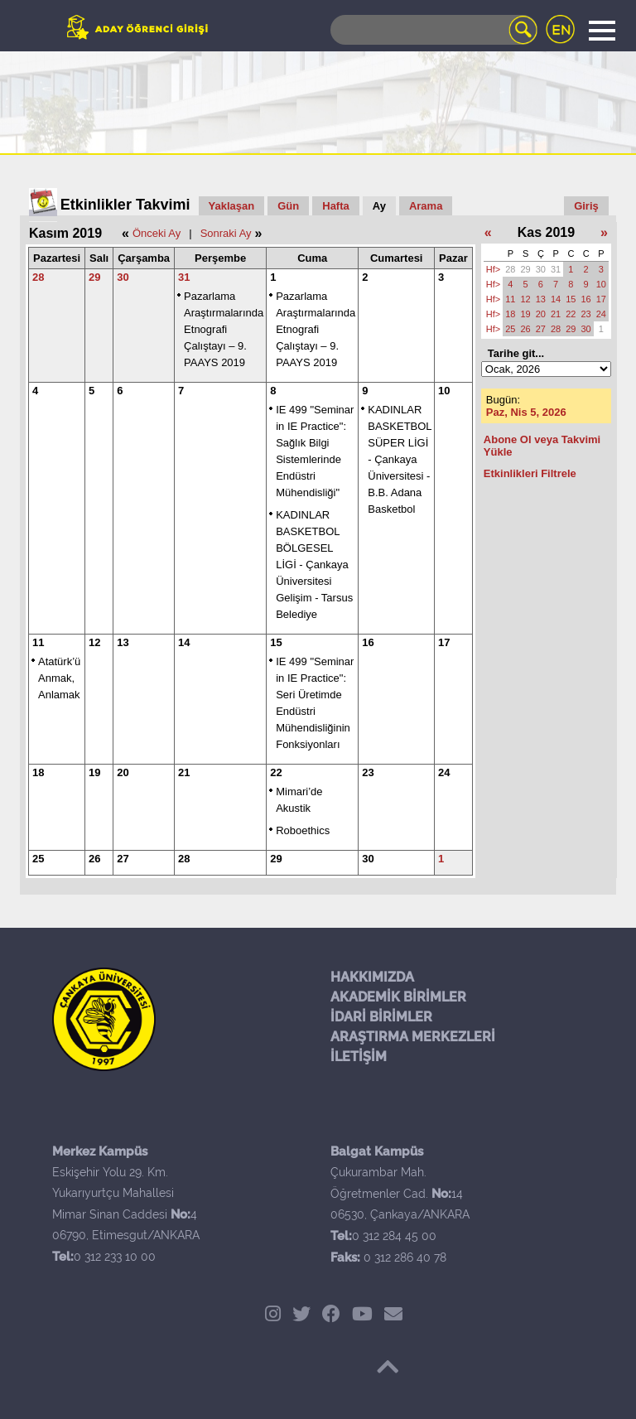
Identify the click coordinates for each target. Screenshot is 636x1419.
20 (122, 772)
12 (94, 642)
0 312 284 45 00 (394, 1236)
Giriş (586, 206)
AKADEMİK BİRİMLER (398, 997)
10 (444, 390)
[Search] (433, 30)
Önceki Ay (156, 233)
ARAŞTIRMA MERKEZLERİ (412, 1037)
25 (38, 858)
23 (367, 772)
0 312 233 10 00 (115, 1256)
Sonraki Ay (226, 233)
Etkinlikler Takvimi (125, 204)
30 (122, 277)
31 (184, 277)
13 (122, 642)
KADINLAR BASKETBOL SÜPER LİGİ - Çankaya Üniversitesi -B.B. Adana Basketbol (399, 459)
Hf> (493, 269)
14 (184, 642)
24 (444, 772)
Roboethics (303, 830)
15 (276, 642)
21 (184, 772)
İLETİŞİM (358, 1056)
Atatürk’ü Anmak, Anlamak (59, 678)
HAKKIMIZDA (372, 977)
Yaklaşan (232, 206)
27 (122, 858)
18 (38, 772)
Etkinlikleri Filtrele (530, 473)
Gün (288, 206)
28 (38, 277)
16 (367, 642)
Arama (425, 206)
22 (276, 772)
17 (444, 642)
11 (38, 642)
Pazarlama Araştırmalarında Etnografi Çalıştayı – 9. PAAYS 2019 (223, 329)
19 (94, 772)
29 (94, 277)
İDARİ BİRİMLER (381, 1017)
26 (94, 858)
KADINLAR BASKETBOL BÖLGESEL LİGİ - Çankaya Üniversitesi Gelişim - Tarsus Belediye (314, 564)
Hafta (335, 206)
